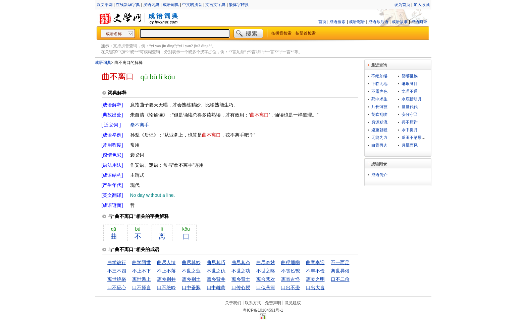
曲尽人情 (166, 262)
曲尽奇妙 (265, 262)
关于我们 (233, 303)
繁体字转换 (239, 4)
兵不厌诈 (410, 122)
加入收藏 (422, 4)
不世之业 (191, 270)
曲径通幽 (290, 262)
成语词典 (171, 4)
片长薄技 (379, 106)
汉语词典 (151, 4)
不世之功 (240, 270)
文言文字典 (215, 4)
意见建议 (293, 303)
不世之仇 (216, 270)
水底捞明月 (412, 99)
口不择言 (141, 287)
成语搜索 (337, 21)
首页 (322, 21)
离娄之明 (315, 279)
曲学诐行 (116, 262)
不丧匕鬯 (290, 270)
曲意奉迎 (315, 262)
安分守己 (410, 114)
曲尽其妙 (191, 262)
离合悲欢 (265, 279)
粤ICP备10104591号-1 (263, 310)
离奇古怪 (290, 279)
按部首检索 (306, 33)
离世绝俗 (116, 279)
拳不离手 (139, 125)
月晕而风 (410, 145)
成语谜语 (357, 21)
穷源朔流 (379, 122)
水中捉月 (410, 130)
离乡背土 (240, 279)
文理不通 (410, 91)
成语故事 (400, 21)
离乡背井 (216, 279)
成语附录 (419, 21)
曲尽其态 (240, 262)
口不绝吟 (166, 287)
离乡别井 (166, 279)
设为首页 (402, 4)
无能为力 (379, 137)
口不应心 (116, 287)
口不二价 (340, 279)
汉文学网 (105, 4)
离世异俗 (340, 270)
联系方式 (253, 303)
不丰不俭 (315, 270)
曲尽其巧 (216, 262)
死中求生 (379, 99)
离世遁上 (141, 279)
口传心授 (240, 287)
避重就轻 (379, 130)
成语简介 (379, 174)
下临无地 (379, 83)
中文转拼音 (192, 4)
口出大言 (315, 287)
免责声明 (273, 303)
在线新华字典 (128, 4)
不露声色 (379, 91)
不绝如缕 (379, 76)
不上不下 (141, 270)
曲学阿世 (141, 262)
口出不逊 (290, 287)
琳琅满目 (410, 83)
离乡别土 (191, 279)
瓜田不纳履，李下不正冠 (424, 137)
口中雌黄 (216, 287)
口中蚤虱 (191, 287)
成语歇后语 (378, 21)
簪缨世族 (410, 76)
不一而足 (340, 262)
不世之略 (265, 270)
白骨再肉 (379, 145)
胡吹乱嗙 (379, 114)
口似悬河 (265, 287)
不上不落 (166, 270)
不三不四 (116, 270)
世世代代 (410, 106)
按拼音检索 (281, 33)
